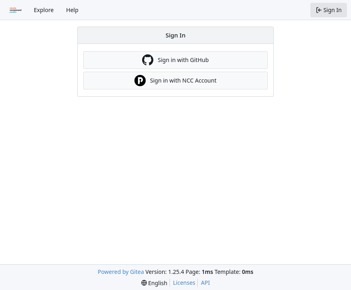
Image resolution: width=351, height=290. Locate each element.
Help (72, 10)
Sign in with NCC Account (175, 80)
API (205, 282)
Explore (44, 10)
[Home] (15, 10)
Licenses (184, 282)
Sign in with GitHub (175, 60)
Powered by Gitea (121, 272)
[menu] (154, 283)
